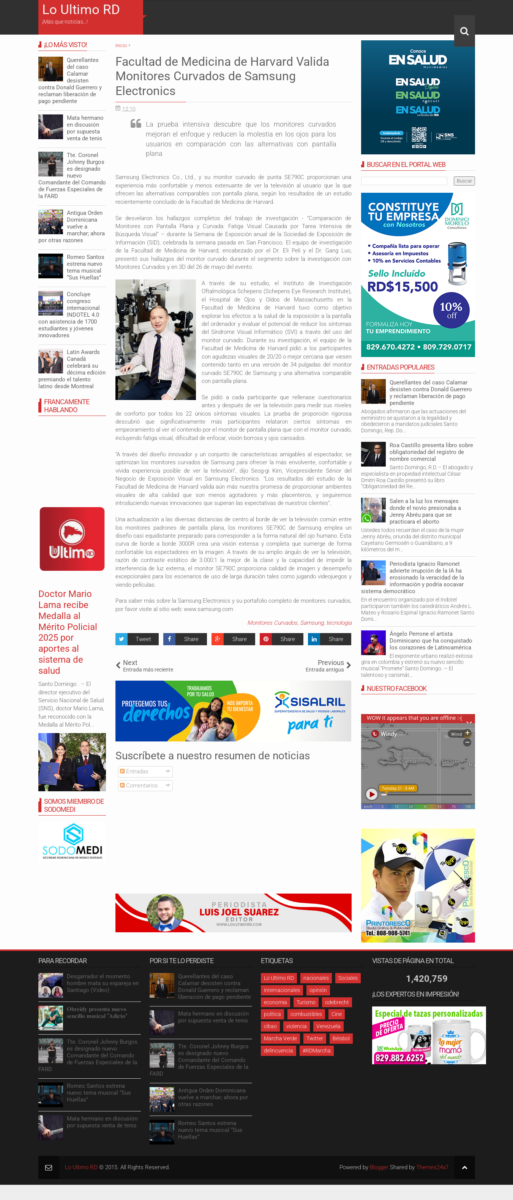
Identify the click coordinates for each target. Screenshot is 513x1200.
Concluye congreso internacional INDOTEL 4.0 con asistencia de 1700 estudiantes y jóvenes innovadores (69, 315)
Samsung (312, 622)
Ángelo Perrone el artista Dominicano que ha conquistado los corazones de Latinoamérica (431, 640)
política (272, 1014)
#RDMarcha (317, 1051)
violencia (296, 1026)
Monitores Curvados (272, 622)
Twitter (314, 1038)
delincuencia (278, 1051)
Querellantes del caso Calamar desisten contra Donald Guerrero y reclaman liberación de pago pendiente (431, 392)
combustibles (306, 1014)
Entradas (134, 771)
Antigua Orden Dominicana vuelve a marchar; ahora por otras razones (71, 227)
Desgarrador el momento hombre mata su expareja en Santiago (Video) (103, 983)
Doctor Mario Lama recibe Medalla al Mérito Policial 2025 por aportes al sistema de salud (67, 632)
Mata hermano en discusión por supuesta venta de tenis (85, 128)
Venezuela (328, 1026)
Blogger (379, 1167)
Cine (336, 1014)
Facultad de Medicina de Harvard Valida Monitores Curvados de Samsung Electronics (222, 76)
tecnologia (339, 622)
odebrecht (337, 1002)
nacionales (316, 978)
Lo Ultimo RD (81, 9)
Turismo (306, 1002)
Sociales (348, 978)
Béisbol (341, 1038)
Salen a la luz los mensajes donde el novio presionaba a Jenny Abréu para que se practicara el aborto (425, 511)
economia (275, 1002)
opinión (318, 990)
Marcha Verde (280, 1038)
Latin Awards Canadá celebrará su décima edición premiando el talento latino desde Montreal (72, 369)
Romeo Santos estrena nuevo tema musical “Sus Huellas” (85, 267)
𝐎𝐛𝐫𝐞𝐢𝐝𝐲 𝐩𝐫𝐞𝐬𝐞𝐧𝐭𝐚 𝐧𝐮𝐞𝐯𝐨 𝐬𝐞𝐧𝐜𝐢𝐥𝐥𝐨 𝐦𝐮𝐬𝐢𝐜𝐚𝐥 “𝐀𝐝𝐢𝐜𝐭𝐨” (97, 1012)
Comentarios (139, 785)
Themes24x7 (432, 1167)
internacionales (282, 990)
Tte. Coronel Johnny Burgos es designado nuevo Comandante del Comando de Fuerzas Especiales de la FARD (72, 176)
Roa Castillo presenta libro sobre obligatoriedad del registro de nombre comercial (431, 452)
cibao (270, 1026)
